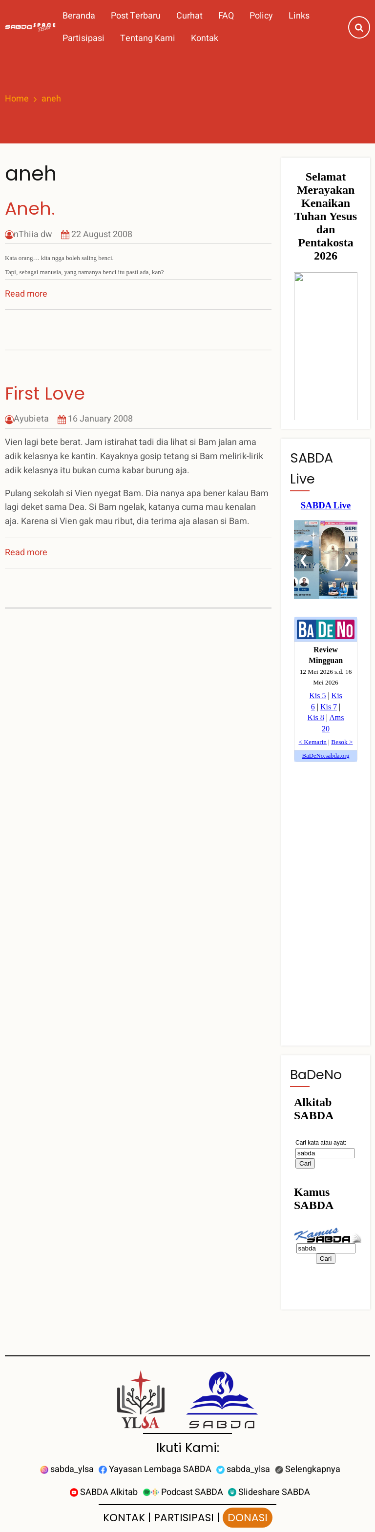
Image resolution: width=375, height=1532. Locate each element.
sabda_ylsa (67, 1469)
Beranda (78, 15)
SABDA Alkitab (104, 1492)
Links (299, 15)
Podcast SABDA (183, 1492)
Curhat (189, 15)
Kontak (204, 38)
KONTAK (124, 1517)
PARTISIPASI (184, 1517)
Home (17, 99)
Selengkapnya (307, 1469)
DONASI (248, 1517)
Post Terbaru (136, 15)
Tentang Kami (147, 38)
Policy (261, 15)
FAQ (226, 15)
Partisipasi (83, 38)
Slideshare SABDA (269, 1492)
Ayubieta (31, 418)
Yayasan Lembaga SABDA (155, 1469)
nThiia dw (33, 234)
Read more (26, 294)
